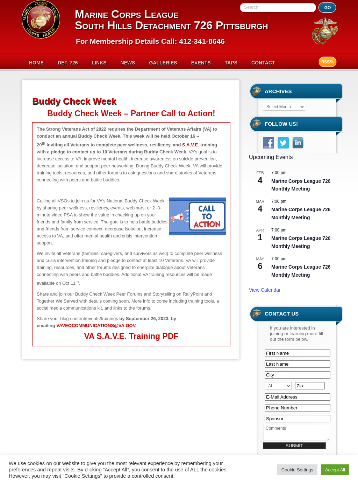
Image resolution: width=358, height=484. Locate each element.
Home (36, 62)
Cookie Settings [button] (297, 469)
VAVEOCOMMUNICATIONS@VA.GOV (95, 325)
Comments (296, 433)
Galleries (163, 62)
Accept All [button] (335, 469)
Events (201, 62)
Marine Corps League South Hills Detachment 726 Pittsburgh (171, 20)
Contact (263, 62)
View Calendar (265, 290)
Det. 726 (68, 62)
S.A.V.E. (190, 144)
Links (99, 62)
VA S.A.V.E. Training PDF (131, 336)
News (128, 62)
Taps (231, 62)
